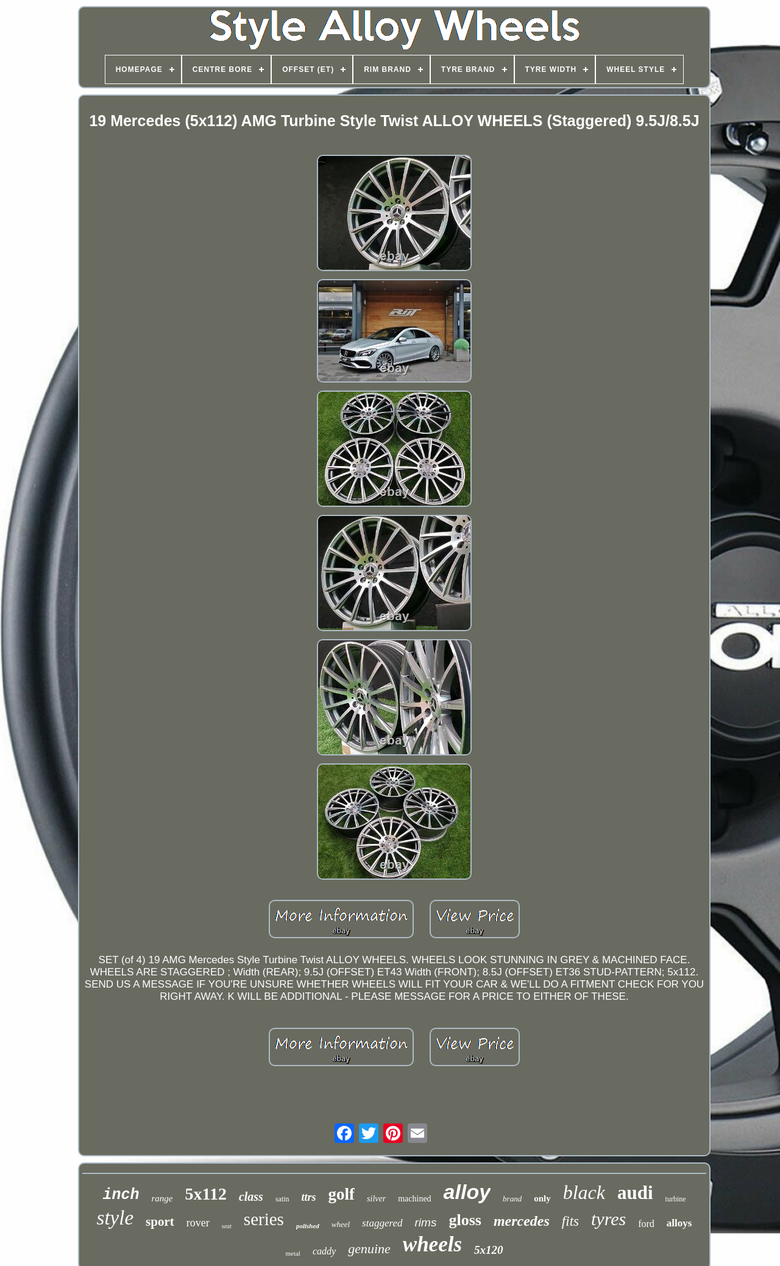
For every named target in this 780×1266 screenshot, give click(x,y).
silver (376, 1198)
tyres (608, 1219)
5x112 (205, 1193)
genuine (369, 1248)
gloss (464, 1220)
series (264, 1219)
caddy (324, 1251)
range (161, 1198)
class (251, 1196)
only (542, 1198)
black (584, 1192)
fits (570, 1221)
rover (198, 1223)
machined (414, 1198)
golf (341, 1194)
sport (160, 1221)
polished (307, 1225)
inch (120, 1195)
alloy (467, 1191)
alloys (679, 1223)
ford (646, 1223)
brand (512, 1198)
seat (227, 1226)
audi (635, 1192)
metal (292, 1253)
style (115, 1218)
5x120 (488, 1249)
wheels (432, 1244)
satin (282, 1199)
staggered (382, 1223)
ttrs (309, 1197)
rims (426, 1222)
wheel (341, 1224)
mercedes (522, 1221)
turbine (675, 1199)
